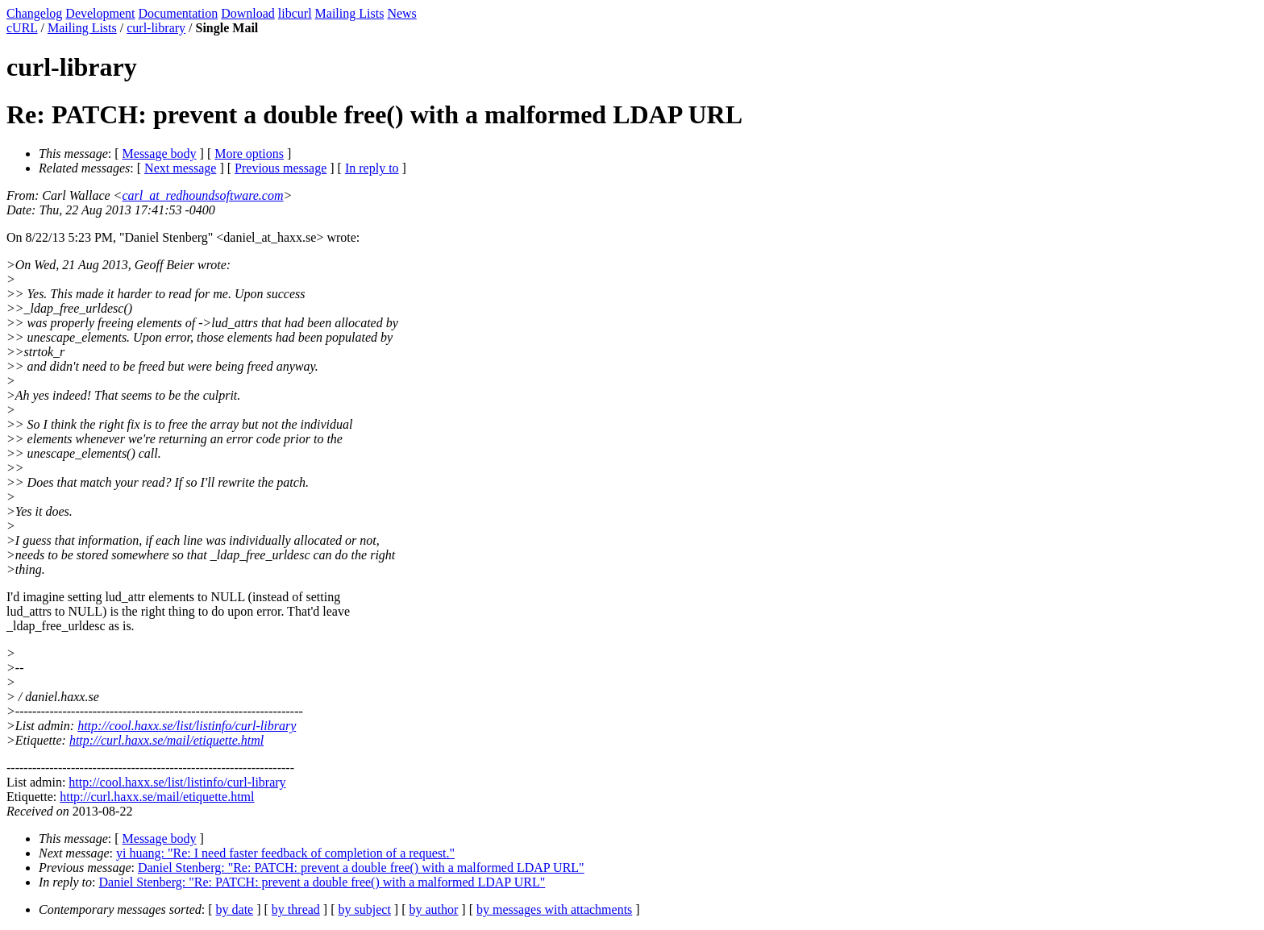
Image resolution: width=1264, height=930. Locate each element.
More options (249, 153)
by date (235, 909)
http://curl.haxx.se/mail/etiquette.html (166, 740)
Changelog (34, 13)
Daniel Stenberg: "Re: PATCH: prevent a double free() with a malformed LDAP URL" (361, 867)
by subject (365, 909)
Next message (180, 168)
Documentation (178, 13)
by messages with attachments (554, 909)
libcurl (295, 13)
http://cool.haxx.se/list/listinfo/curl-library (186, 726)
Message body (160, 153)
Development (100, 13)
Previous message (280, 168)
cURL (22, 28)
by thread (296, 909)
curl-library (156, 28)
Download (248, 13)
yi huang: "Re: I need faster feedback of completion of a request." (285, 853)
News (401, 13)
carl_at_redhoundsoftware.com (202, 195)
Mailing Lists (350, 13)
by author (433, 909)
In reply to (372, 168)
